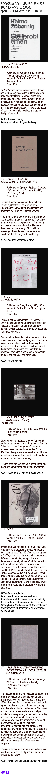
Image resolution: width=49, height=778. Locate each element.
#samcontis (24, 608)
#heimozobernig (15, 119)
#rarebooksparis (39, 605)
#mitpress (42, 760)
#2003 (4, 472)
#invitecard (24, 472)
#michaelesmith (15, 360)
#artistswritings (15, 760)
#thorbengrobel (38, 608)
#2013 (4, 240)
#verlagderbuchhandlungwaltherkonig (18, 122)
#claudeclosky (38, 599)
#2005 (4, 760)
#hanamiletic (24, 602)
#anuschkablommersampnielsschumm (19, 596)
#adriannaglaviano (16, 593)
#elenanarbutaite (9, 602)
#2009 (4, 119)
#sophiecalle (37, 472)
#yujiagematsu (8, 610)
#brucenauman (30, 760)
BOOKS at (7, 4)
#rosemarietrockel (9, 608)
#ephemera (13, 472)
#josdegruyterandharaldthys (21, 240)
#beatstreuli (6, 599)
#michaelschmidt (23, 605)
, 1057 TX (23, 5)
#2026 (4, 360)
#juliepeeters (37, 602)
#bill (15, 599)
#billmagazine (24, 599)
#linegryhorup (7, 605)
